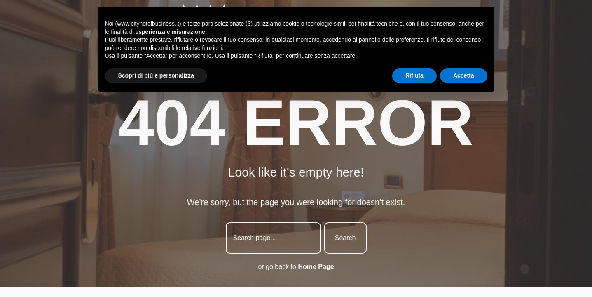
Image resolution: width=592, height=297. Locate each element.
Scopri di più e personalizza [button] (156, 75)
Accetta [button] (463, 75)
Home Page (316, 266)
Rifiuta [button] (414, 75)
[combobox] (273, 238)
